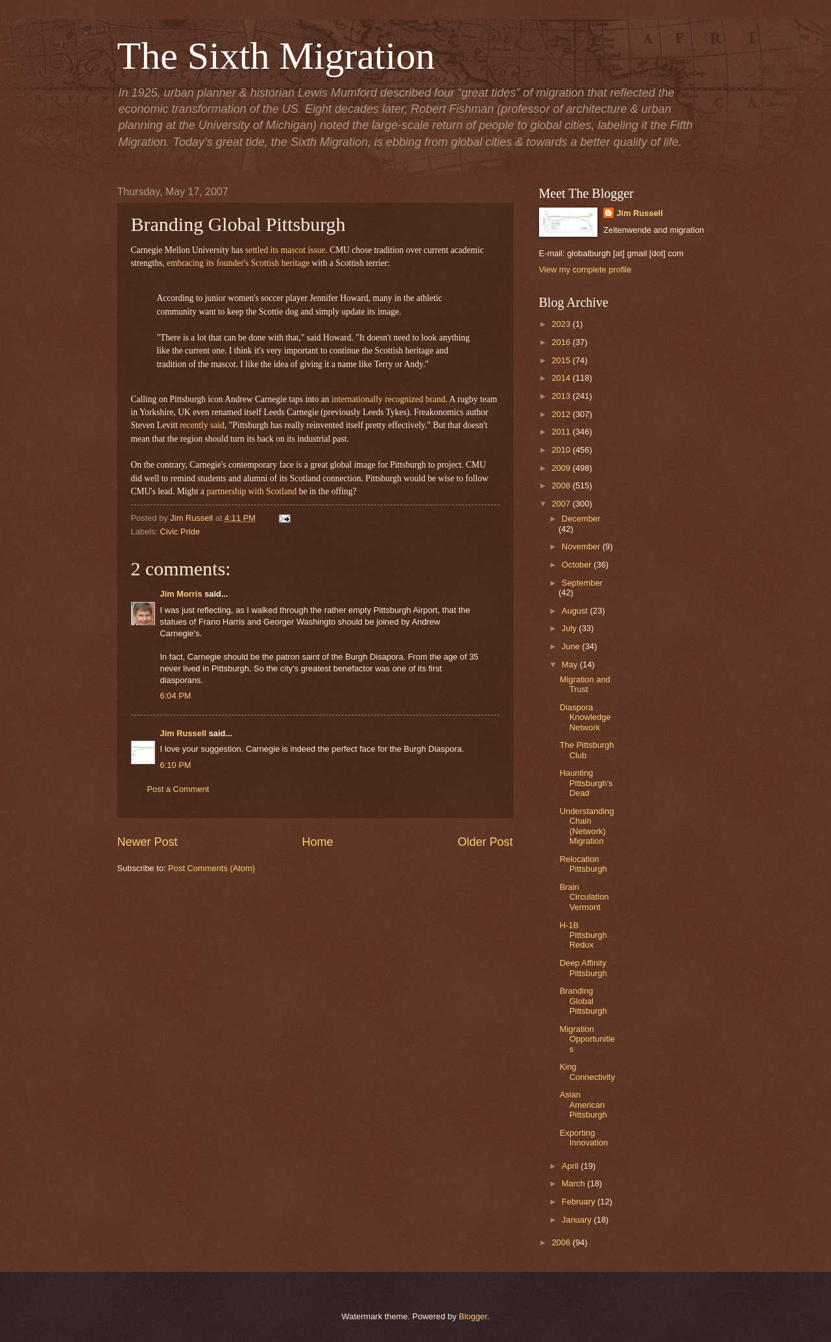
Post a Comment (178, 789)
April (571, 1166)
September (582, 583)
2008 (561, 485)
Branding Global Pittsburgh (583, 1001)
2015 (561, 360)
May (571, 664)
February (579, 1201)
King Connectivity (587, 1071)
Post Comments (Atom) (211, 868)
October (578, 564)
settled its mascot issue (285, 250)
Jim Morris (181, 594)
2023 (561, 324)
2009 (561, 468)
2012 (561, 414)
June (572, 646)
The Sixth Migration (276, 55)
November (582, 546)
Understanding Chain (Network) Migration (587, 826)
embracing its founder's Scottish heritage (238, 263)
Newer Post (147, 841)
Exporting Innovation (584, 1137)
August (576, 611)
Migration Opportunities (587, 1039)
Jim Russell (183, 733)
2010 (561, 450)
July (570, 628)
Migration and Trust (585, 684)
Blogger (473, 1316)
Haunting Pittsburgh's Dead (586, 783)
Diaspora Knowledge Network (585, 717)
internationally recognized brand (388, 399)
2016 (561, 342)
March (574, 1183)
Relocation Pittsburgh (583, 864)
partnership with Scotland (251, 491)
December (581, 518)
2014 (561, 378)
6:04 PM (175, 696)
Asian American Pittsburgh (583, 1105)
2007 (561, 504)
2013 (561, 396)
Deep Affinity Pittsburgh (583, 967)
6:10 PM (175, 765)
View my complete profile (585, 269)
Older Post (484, 841)
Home (317, 841)
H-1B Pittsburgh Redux (583, 935)
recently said (202, 425)
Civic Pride (180, 531)
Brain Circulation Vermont (584, 897)
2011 (561, 432)
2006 (561, 1242)
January (578, 1220)
